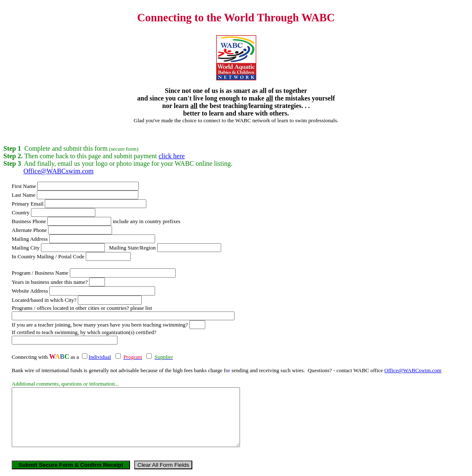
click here (171, 156)
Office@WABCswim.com (58, 171)
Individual (100, 357)
